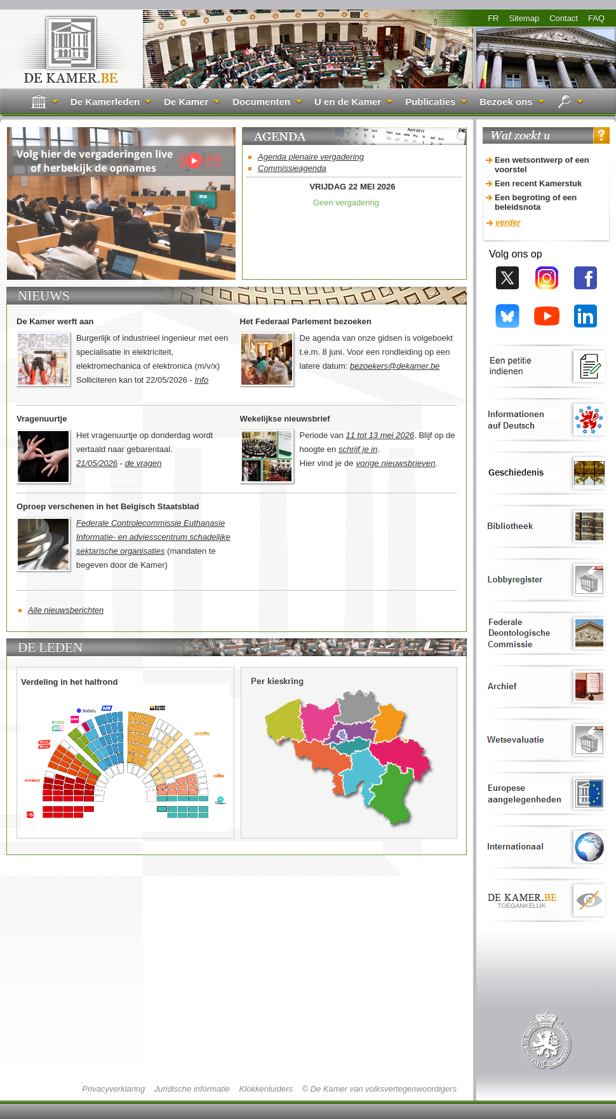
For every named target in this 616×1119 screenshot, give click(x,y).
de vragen (143, 463)
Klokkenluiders (266, 1089)
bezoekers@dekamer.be (394, 366)
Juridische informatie (192, 1089)
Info (201, 380)
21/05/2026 (96, 463)
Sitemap (524, 18)
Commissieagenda (292, 168)
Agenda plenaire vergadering (311, 156)
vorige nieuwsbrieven (395, 463)
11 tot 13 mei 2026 (380, 435)
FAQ (596, 18)
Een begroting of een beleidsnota (536, 202)
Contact (563, 18)
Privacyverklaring (113, 1089)
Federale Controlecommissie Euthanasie (150, 523)
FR (493, 18)
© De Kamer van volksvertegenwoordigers (379, 1089)
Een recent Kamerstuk (538, 183)
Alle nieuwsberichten (66, 610)
